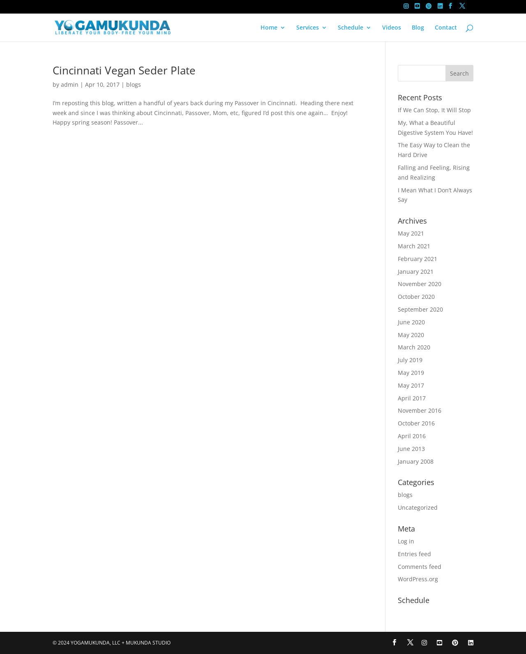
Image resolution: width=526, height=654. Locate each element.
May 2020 (411, 335)
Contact (446, 28)
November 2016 (419, 410)
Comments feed (419, 567)
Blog (418, 28)
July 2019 (410, 360)
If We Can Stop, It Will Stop (434, 110)
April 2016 (412, 436)
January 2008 (416, 461)
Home (269, 28)
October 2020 (416, 296)
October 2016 (416, 423)
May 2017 (411, 385)
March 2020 (414, 347)
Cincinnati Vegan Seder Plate (124, 70)
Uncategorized (418, 507)
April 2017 (412, 398)
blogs (133, 84)
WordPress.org (418, 579)
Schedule (350, 28)
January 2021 (416, 271)
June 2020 (411, 322)
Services (307, 28)
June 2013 (411, 449)
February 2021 (417, 259)
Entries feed (414, 554)
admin (69, 84)
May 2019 (411, 373)
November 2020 (419, 284)
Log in (406, 541)
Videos (391, 28)
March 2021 (414, 246)
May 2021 (411, 233)
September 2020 (420, 309)
